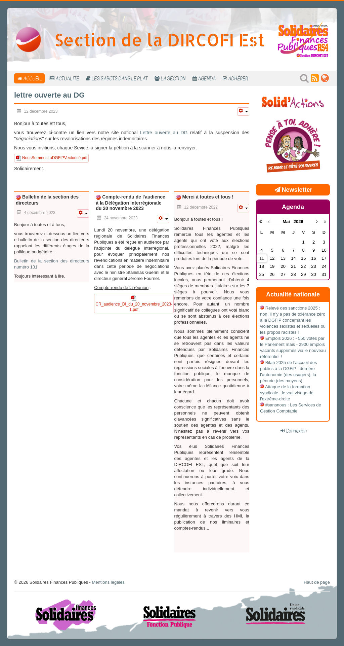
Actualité (67, 78)
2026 (298, 221)
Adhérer (238, 78)
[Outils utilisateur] (243, 111)
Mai (288, 221)
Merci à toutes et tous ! (207, 197)
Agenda (207, 78)
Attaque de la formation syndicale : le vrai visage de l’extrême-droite (286, 392)
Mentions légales (108, 582)
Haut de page (317, 582)
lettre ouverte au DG (49, 95)
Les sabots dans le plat (119, 78)
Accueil (32, 78)
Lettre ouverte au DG (163, 132)
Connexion (296, 430)
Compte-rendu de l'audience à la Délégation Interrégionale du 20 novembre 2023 (130, 202)
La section (173, 78)
